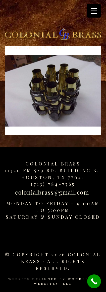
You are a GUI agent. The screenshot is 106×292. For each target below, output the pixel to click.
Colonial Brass (53, 164)
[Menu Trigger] (94, 11)
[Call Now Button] (94, 281)
